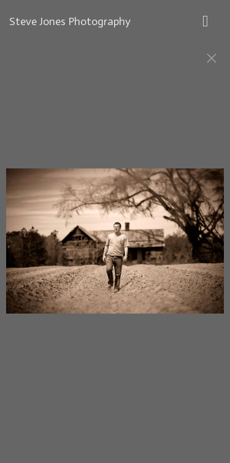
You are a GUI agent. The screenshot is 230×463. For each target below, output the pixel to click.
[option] (115, 247)
